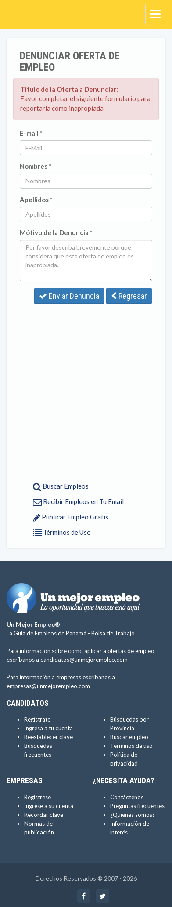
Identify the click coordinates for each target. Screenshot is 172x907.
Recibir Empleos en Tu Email (78, 501)
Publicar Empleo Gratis (70, 517)
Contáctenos (126, 797)
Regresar (129, 296)
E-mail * (31, 133)
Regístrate (37, 719)
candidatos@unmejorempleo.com (84, 659)
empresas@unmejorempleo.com (48, 685)
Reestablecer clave (48, 736)
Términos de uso (131, 745)
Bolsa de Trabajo (113, 633)
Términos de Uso (62, 532)
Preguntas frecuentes (137, 805)
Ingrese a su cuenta (48, 805)
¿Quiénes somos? (132, 814)
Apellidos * (36, 199)
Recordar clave (43, 814)
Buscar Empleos (61, 486)
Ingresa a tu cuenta (48, 728)
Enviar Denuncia (69, 296)
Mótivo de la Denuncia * (56, 232)
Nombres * (35, 166)
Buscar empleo (129, 736)
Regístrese (37, 797)
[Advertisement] (86, 390)
